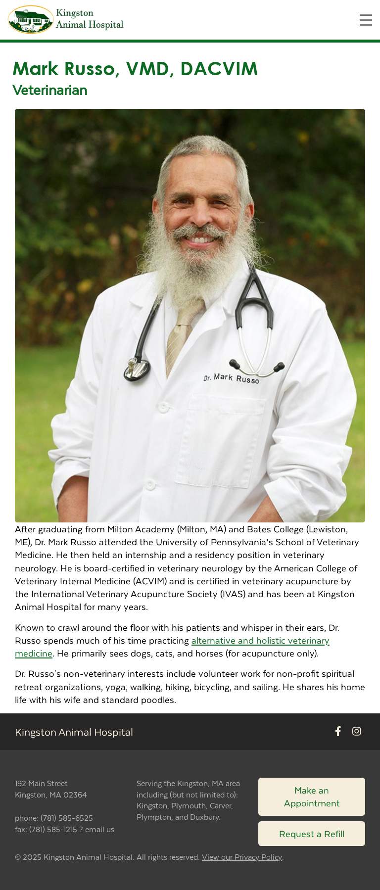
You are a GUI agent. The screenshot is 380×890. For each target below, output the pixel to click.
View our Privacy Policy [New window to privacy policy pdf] (242, 857)
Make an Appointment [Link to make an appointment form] (312, 796)
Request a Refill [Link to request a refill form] (311, 833)
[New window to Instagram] (357, 732)
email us (99, 829)
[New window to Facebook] (338, 732)
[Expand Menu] (366, 20)
